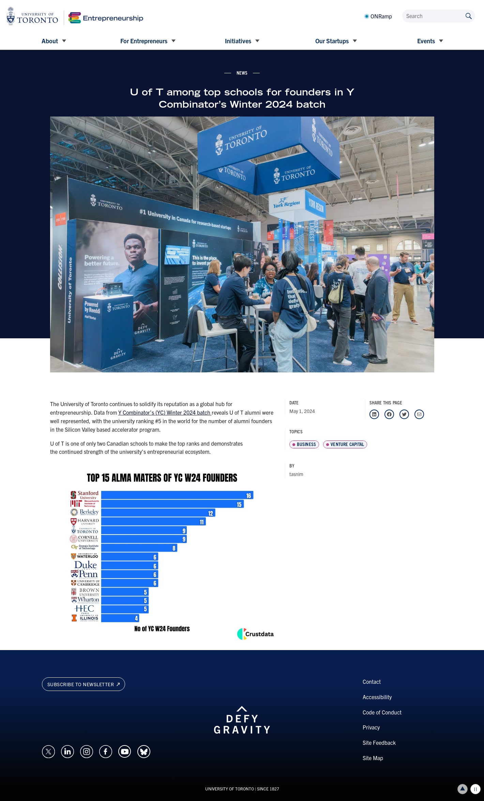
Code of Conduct (382, 712)
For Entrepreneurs (143, 41)
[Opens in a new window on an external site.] (48, 750)
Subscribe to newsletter (83, 684)
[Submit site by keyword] (468, 15)
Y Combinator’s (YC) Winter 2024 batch (165, 412)
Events (426, 41)
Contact (372, 681)
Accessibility (377, 696)
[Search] (438, 16)
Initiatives (238, 41)
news (242, 73)
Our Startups (332, 41)
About (50, 41)
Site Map (373, 757)
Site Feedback (379, 742)
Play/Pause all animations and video (475, 789)
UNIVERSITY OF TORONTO (229, 788)
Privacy (371, 727)
